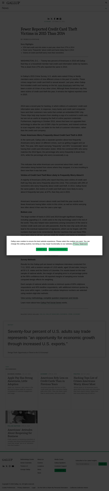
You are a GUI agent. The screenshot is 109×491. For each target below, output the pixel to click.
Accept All (41, 249)
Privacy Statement (80, 244)
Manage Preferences (58, 249)
